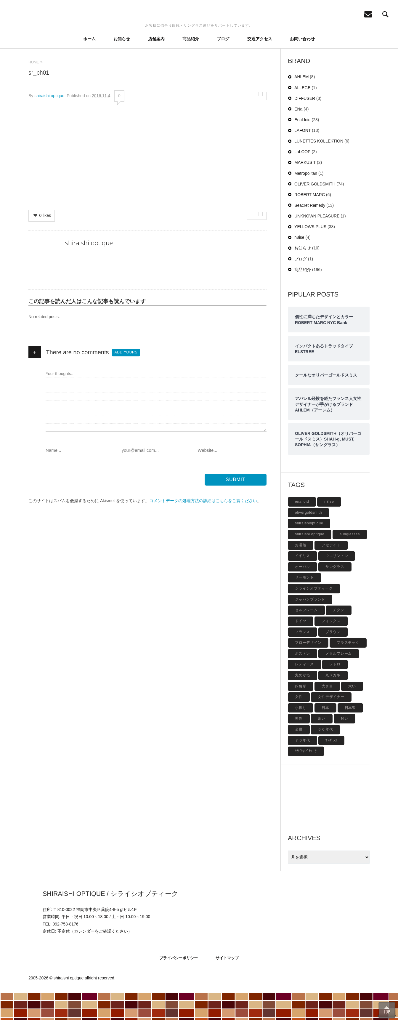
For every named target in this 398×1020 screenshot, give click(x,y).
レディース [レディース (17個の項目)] (304, 691)
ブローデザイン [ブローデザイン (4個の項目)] (308, 670)
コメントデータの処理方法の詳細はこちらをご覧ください (203, 528)
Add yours (125, 379)
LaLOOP (302, 179)
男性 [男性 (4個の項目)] (299, 746)
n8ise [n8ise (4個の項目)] (329, 529)
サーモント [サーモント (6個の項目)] (304, 605)
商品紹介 (190, 66)
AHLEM (301, 104)
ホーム (89, 66)
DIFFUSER (304, 125)
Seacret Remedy (309, 232)
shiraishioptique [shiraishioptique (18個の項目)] (309, 550)
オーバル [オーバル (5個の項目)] (302, 594)
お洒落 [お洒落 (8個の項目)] (300, 572)
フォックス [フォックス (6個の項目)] (331, 648)
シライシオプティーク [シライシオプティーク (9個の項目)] (314, 616)
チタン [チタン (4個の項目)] (338, 637)
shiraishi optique (49, 123)
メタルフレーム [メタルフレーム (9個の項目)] (338, 681)
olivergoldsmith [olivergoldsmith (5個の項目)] (308, 540)
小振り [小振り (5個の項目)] (300, 735)
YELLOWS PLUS (310, 254)
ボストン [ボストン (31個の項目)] (302, 681)
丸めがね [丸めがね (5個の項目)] (302, 702)
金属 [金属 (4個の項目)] (299, 757)
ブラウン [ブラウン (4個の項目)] (333, 659)
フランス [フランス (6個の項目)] (302, 659)
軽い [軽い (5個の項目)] (345, 746)
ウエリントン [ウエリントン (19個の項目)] (336, 583)
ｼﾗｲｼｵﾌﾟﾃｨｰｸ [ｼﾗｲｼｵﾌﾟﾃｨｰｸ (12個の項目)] (306, 778)
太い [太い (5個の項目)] (352, 713)
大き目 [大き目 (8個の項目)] (327, 713)
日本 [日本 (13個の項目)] (325, 735)
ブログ (223, 66)
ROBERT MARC (309, 222)
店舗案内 (156, 66)
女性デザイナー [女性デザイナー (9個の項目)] (331, 724)
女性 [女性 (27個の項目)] (299, 724)
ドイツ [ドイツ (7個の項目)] (300, 648)
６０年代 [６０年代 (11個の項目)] (325, 757)
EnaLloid (302, 147)
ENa (298, 136)
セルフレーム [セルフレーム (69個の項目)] (306, 637)
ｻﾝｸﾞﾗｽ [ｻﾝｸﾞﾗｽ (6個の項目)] (331, 768)
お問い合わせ (302, 66)
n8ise (299, 264)
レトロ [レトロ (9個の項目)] (335, 691)
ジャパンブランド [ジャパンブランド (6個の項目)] (310, 627)
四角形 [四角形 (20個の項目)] (300, 713)
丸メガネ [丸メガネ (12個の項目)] (333, 702)
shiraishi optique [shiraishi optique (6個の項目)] (309, 561)
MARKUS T (305, 189)
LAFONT (302, 157)
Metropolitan (305, 200)
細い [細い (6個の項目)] (321, 746)
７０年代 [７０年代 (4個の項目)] (302, 768)
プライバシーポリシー (178, 985)
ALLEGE (302, 115)
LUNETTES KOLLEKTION (318, 168)
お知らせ (121, 66)
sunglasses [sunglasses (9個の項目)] (350, 561)
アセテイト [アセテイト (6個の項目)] (331, 572)
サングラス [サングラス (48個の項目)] (334, 594)
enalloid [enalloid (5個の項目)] (302, 529)
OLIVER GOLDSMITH (314, 211)
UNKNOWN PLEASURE (316, 243)
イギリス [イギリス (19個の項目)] (302, 583)
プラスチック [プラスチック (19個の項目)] (348, 670)
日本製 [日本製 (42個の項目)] (350, 735)
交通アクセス (259, 66)
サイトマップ (227, 985)
